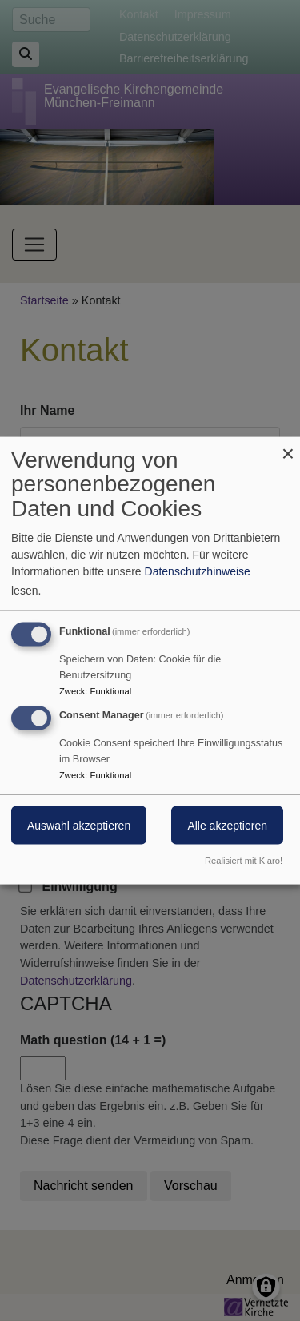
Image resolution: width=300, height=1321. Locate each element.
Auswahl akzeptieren (78, 825)
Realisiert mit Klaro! (243, 860)
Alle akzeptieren (227, 825)
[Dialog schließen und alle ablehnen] (288, 446)
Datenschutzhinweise (197, 570)
